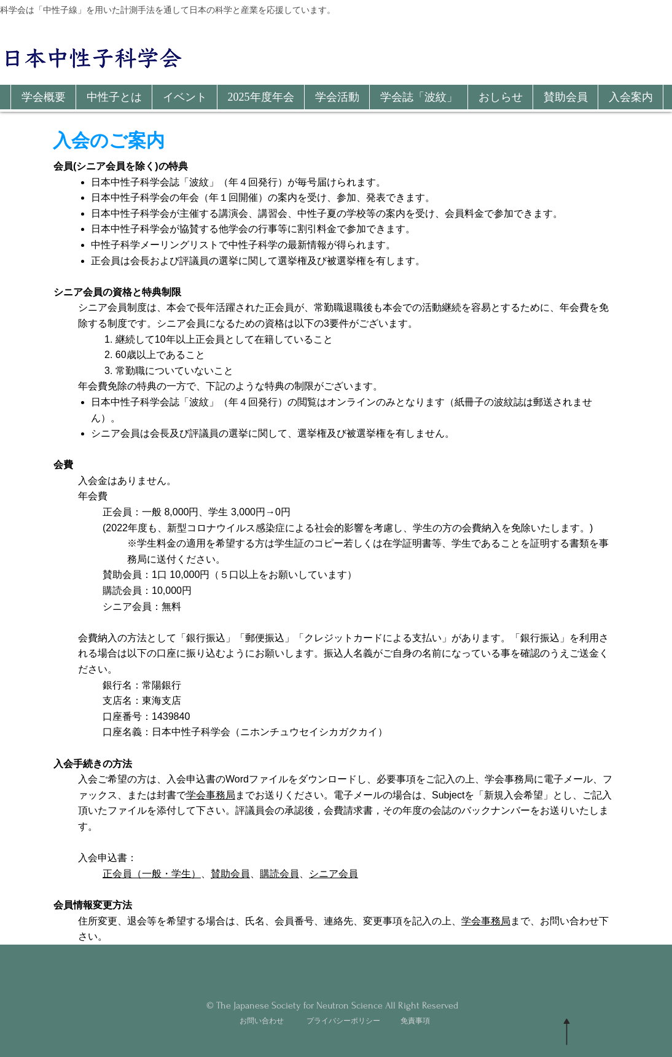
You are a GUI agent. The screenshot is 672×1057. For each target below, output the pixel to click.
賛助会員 (230, 873)
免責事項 (415, 1020)
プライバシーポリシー (343, 1020)
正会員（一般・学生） (152, 873)
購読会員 (279, 873)
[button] (43, 97)
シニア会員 (333, 873)
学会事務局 (210, 795)
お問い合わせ (262, 1020)
